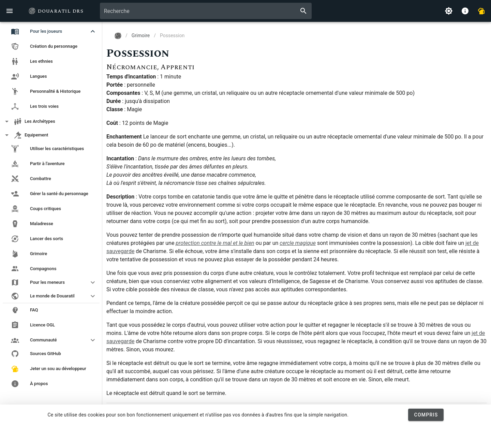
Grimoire (141, 35)
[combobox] (206, 11)
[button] (51, 31)
